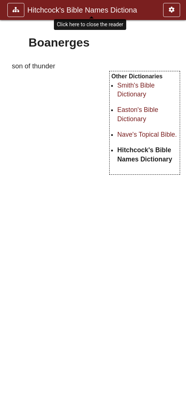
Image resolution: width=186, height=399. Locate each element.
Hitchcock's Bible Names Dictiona (82, 10)
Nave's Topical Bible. (147, 134)
